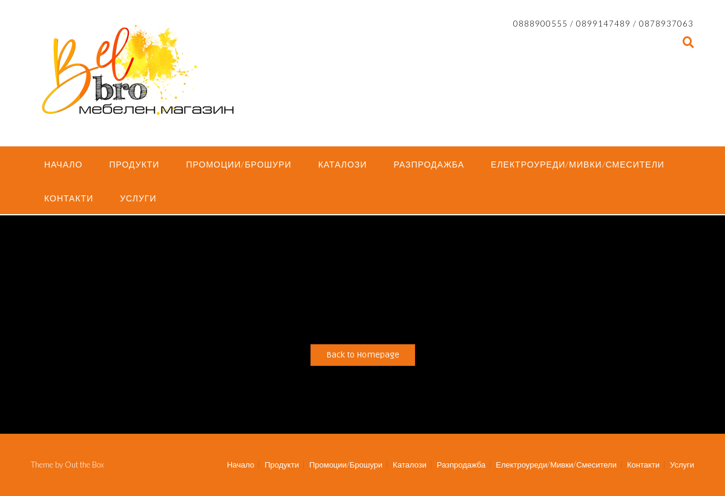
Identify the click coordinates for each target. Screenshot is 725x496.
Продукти (134, 164)
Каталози (342, 164)
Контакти (68, 198)
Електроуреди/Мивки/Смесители (577, 164)
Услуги (138, 198)
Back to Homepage (362, 355)
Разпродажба (428, 164)
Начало (63, 164)
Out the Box (84, 464)
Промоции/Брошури (238, 164)
